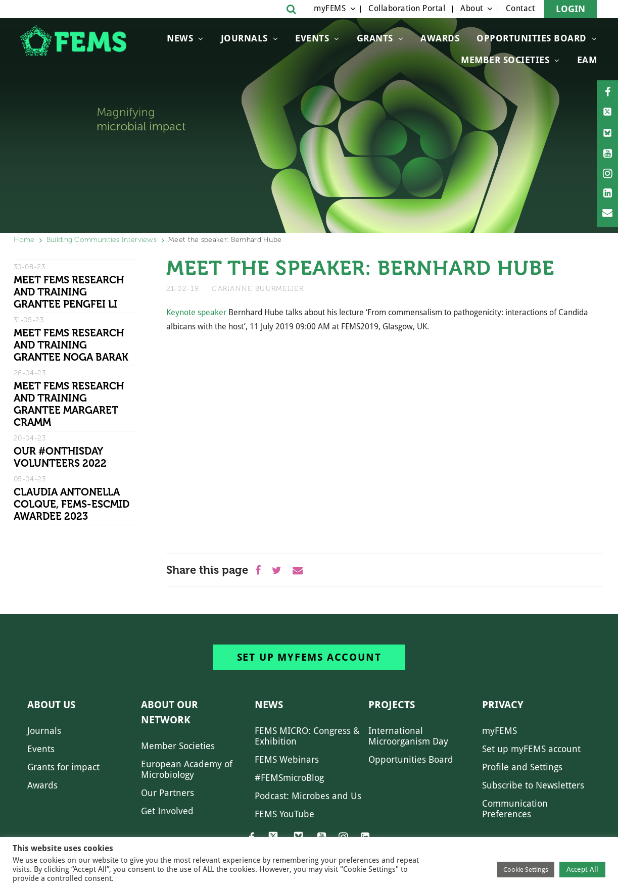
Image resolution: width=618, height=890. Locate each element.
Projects (391, 705)
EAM (587, 60)
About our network (169, 712)
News (180, 38)
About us (51, 705)
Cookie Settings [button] (525, 869)
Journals (244, 38)
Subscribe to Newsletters (533, 785)
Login (570, 9)
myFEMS (330, 8)
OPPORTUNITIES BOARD (532, 38)
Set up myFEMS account (309, 657)
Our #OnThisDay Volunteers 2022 (60, 457)
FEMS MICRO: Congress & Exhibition (307, 736)
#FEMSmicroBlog (289, 777)
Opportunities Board (410, 759)
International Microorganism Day (408, 736)
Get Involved (167, 811)
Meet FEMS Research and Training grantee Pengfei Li (69, 292)
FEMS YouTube (284, 814)
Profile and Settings (522, 767)
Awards (439, 38)
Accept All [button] (582, 869)
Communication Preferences (515, 808)
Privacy (503, 705)
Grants (375, 38)
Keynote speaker (196, 312)
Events (312, 38)
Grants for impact (63, 767)
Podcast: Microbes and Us (308, 795)
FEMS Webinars (287, 759)
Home (24, 239)
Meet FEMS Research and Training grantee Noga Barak (71, 345)
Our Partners (167, 792)
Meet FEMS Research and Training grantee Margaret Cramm (69, 404)
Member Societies (505, 60)
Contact (520, 8)
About (471, 8)
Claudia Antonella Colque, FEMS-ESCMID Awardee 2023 (71, 504)
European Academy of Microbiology (186, 769)
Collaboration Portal (406, 8)
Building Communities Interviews (101, 239)
